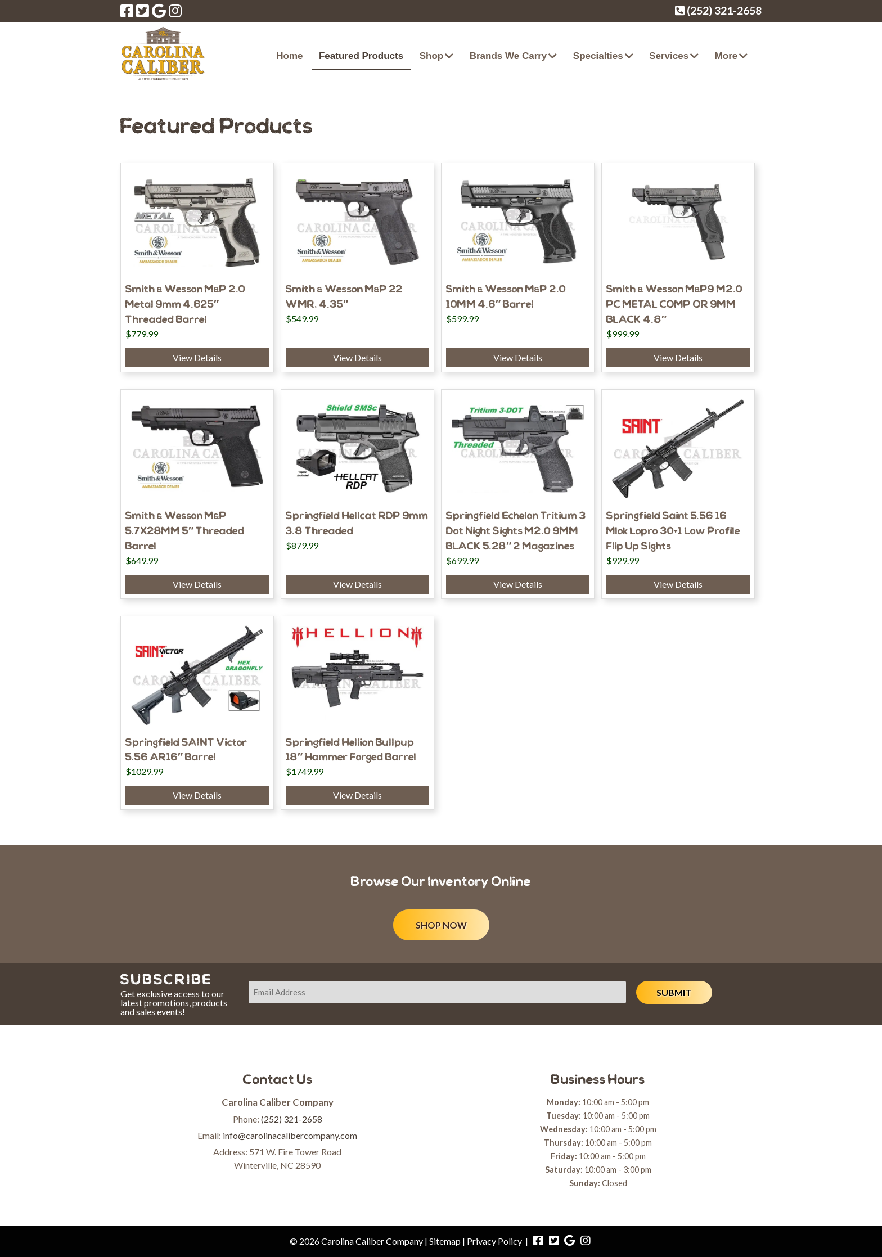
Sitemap (445, 1241)
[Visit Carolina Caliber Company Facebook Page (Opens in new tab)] (126, 11)
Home (289, 56)
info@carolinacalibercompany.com (290, 1135)
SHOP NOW (441, 925)
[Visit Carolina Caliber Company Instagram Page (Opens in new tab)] (175, 11)
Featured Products (361, 56)
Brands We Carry (508, 56)
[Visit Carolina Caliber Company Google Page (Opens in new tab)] (159, 11)
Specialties (598, 56)
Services (668, 56)
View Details (197, 357)
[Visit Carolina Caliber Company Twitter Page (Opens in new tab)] (142, 11)
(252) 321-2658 (291, 1119)
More (726, 56)
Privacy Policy (494, 1241)
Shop (432, 56)
